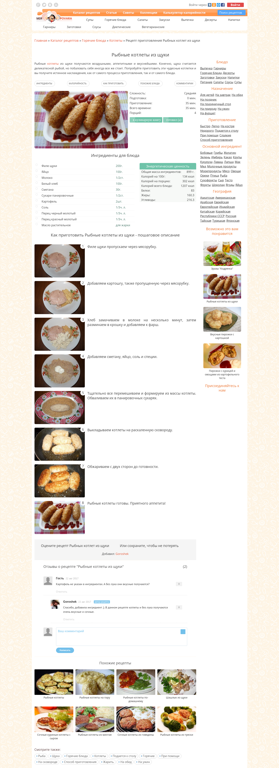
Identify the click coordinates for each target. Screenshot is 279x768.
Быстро (205, 126)
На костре (227, 126)
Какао (228, 157)
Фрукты (205, 185)
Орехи (204, 176)
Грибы (218, 153)
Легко (215, 126)
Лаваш (218, 162)
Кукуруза (206, 162)
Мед (203, 166)
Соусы (229, 82)
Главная (40, 40)
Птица (214, 176)
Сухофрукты (208, 180)
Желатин (230, 153)
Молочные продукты (221, 166)
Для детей (207, 95)
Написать (65, 650)
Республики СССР (212, 216)
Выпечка (206, 68)
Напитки (234, 77)
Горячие (149, 756)
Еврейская (221, 202)
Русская (231, 216)
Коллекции (148, 13)
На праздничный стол (215, 104)
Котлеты (100, 756)
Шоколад (218, 185)
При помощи (170, 756)
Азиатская (207, 198)
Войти (235, 5)
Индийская (227, 207)
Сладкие (225, 135)
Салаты (218, 82)
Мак (238, 162)
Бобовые (206, 153)
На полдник (208, 100)
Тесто (229, 180)
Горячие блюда (77, 756)
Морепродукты (210, 171)
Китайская (207, 211)
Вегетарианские (153, 27)
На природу (208, 109)
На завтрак (222, 95)
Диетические (121, 27)
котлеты (53, 64)
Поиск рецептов (230, 13)
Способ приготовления (80, 762)
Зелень (205, 157)
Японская (232, 221)
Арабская (206, 202)
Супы (238, 82)
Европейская (209, 207)
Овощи (236, 171)
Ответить (61, 591)
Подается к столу (124, 756)
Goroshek (122, 554)
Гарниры (49, 27)
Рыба (41, 756)
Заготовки (207, 77)
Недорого (207, 131)
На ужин (144, 762)
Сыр (221, 180)
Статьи (111, 13)
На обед (126, 762)
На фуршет (208, 113)
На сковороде (47, 762)
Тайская (205, 221)
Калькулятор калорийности (184, 13)
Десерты (229, 73)
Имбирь (217, 157)
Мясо (226, 171)
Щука (56, 756)
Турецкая (218, 221)
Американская (225, 198)
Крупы (237, 157)
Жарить (108, 762)
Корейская (223, 211)
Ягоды (230, 185)
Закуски (221, 77)
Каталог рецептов (86, 13)
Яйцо (239, 185)
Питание (206, 82)
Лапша (229, 162)
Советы (128, 13)
